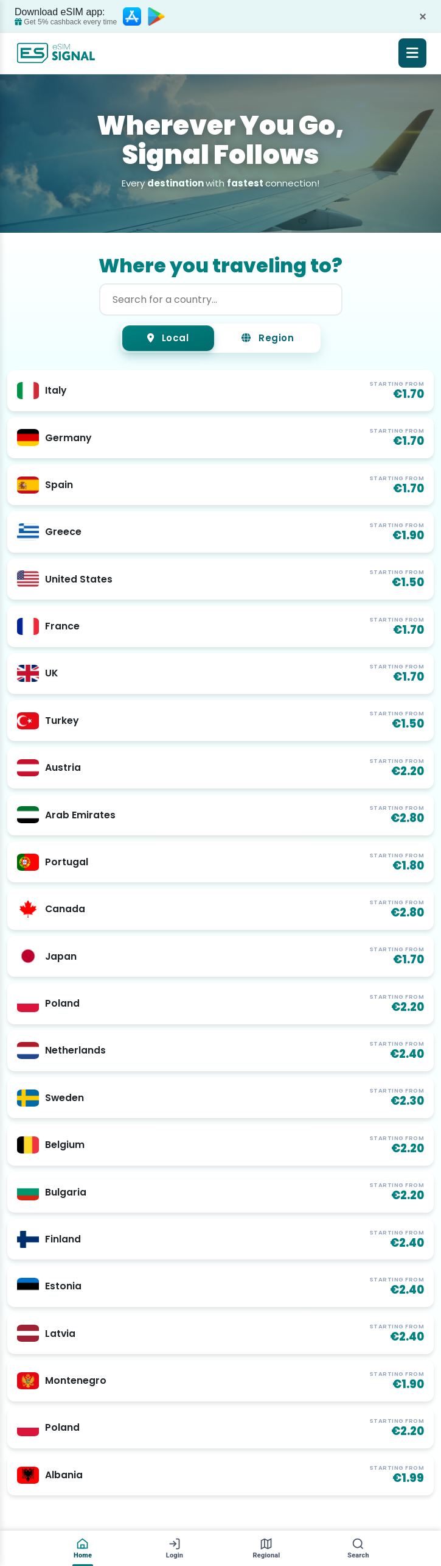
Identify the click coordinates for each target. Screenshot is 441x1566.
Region (268, 338)
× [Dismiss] (422, 16)
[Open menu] (412, 53)
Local (168, 338)
